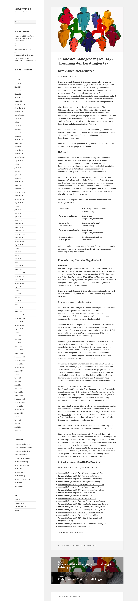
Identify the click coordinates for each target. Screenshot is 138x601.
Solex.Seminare (20, 472)
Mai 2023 (18, 213)
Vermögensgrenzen (89, 333)
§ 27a (60, 76)
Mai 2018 (18, 424)
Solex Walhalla (23, 8)
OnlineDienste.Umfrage (22, 458)
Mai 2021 (18, 297)
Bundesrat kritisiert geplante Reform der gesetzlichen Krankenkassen (24, 38)
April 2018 (18, 427)
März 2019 (18, 388)
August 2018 (19, 413)
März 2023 (18, 220)
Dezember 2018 (20, 399)
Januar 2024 (19, 185)
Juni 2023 (18, 210)
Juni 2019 (18, 378)
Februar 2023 (19, 224)
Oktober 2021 (19, 280)
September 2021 (20, 283)
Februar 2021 (19, 308)
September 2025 (20, 115)
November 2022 (20, 234)
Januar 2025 (19, 143)
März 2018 (18, 431)
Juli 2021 (17, 290)
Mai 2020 (18, 339)
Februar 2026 (19, 98)
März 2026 (18, 94)
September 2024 (20, 157)
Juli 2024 (17, 164)
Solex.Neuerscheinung (22, 465)
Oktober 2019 (19, 364)
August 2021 (19, 287)
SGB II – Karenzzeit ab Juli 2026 (25, 49)
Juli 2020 (17, 332)
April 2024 (18, 175)
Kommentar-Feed (20, 507)
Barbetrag (66, 409)
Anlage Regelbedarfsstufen (80, 302)
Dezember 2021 (20, 273)
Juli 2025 (17, 122)
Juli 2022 (17, 248)
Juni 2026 (18, 83)
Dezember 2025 (20, 105)
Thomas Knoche (77, 545)
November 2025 (20, 108)
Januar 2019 (19, 395)
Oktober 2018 (19, 406)
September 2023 (20, 199)
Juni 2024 (18, 168)
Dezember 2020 (20, 315)
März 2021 (18, 304)
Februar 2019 (19, 392)
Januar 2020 (19, 353)
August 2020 (19, 329)
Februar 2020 (19, 350)
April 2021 (18, 301)
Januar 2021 (19, 311)
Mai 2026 (18, 87)
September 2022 (20, 241)
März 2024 (18, 178)
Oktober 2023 (19, 196)
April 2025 (18, 133)
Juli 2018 (17, 416)
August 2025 (19, 119)
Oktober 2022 (19, 238)
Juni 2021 (18, 294)
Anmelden (18, 500)
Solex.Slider (18, 483)
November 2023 (20, 192)
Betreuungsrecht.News (22, 444)
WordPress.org (19, 510)
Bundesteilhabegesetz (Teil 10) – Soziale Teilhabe (77, 498)
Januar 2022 (19, 269)
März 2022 (18, 262)
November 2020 (20, 318)
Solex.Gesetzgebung (21, 462)
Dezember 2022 (20, 231)
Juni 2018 (18, 420)
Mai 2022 (18, 255)
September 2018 (20, 409)
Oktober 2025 (19, 112)
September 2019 (20, 367)
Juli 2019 (17, 374)
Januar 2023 (19, 227)
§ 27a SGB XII (63, 302)
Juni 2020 (18, 336)
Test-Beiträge (19, 486)
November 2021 (20, 276)
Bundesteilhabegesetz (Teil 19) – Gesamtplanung (76, 526)
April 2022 (18, 259)
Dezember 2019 (20, 357)
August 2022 (19, 245)
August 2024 (19, 161)
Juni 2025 (18, 126)
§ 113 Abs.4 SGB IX (81, 110)
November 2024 (20, 150)
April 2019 (18, 385)
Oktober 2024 (19, 154)
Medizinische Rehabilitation (94, 501)
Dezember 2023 (20, 189)
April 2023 (18, 217)
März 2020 (18, 346)
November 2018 (20, 402)
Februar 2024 (19, 182)
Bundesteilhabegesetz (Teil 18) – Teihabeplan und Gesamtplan (82, 523)
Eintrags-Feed (19, 503)
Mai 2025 (18, 129)
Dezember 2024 (20, 147)
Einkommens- (71, 333)
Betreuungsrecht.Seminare (23, 448)
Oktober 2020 (19, 322)
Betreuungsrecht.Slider (22, 451)
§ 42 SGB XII (71, 76)
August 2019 (19, 371)
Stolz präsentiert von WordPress (69, 596)
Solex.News (18, 469)
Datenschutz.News (21, 455)
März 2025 (18, 136)
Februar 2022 (19, 266)
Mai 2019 (18, 381)
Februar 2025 (19, 140)
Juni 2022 (18, 252)
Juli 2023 (17, 206)
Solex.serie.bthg (20, 476)
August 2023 (19, 203)
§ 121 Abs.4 (66, 414)
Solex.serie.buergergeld (22, 479)
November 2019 (20, 360)
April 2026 (18, 90)
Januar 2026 (19, 101)
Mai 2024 (18, 171)
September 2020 (20, 325)
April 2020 (18, 343)
